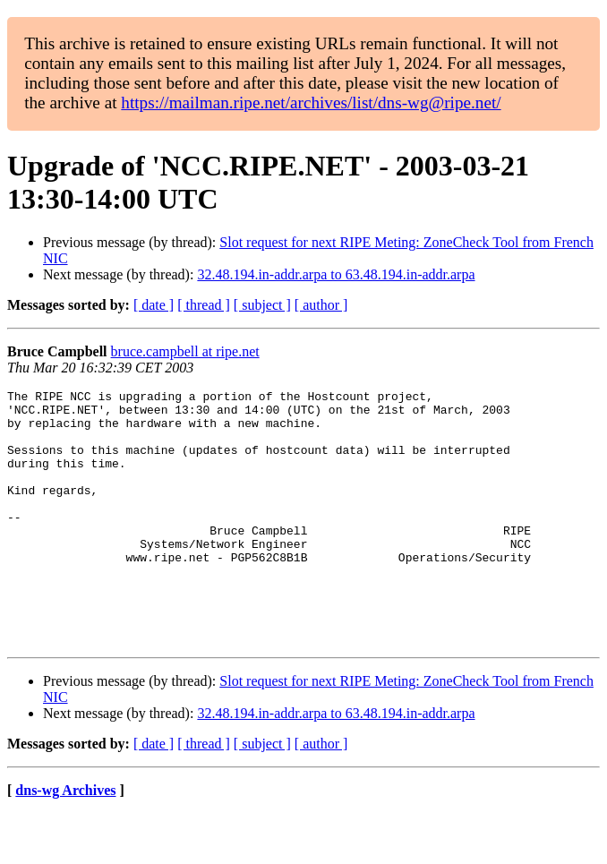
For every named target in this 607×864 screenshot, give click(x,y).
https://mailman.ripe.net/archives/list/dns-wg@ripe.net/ (310, 102)
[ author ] (321, 304)
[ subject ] (262, 304)
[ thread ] (203, 304)
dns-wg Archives (65, 841)
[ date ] (153, 304)
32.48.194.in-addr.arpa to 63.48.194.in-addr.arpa (335, 274)
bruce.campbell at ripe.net (185, 351)
